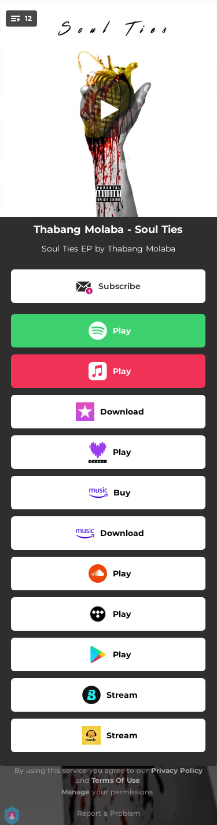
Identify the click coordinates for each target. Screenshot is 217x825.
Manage (75, 791)
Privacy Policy (177, 770)
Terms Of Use (115, 780)
